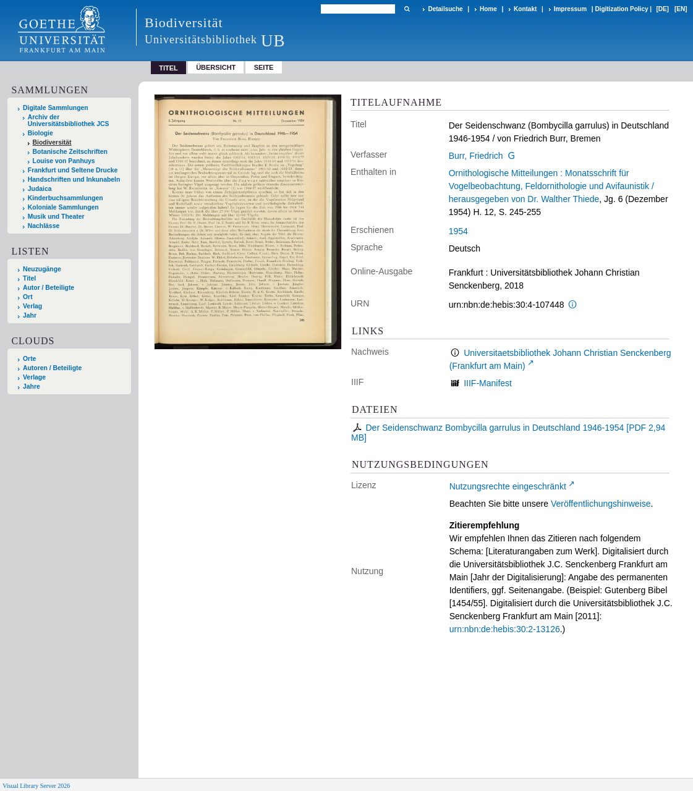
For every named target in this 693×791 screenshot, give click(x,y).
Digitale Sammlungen (55, 107)
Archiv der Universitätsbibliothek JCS (68, 120)
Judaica (40, 188)
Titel (29, 278)
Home (488, 9)
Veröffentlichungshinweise (601, 504)
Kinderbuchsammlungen (65, 198)
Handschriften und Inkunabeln (74, 179)
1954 (458, 231)
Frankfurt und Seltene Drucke (73, 170)
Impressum (570, 9)
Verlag (32, 306)
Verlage (34, 377)
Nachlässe (43, 225)
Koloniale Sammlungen (63, 207)
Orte (29, 358)
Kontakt (525, 9)
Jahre (31, 386)
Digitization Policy (621, 9)
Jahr (29, 315)
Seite (264, 67)
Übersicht (216, 67)
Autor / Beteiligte (48, 287)
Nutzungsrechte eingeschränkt (507, 486)
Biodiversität (52, 142)
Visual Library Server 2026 (36, 785)
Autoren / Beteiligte (52, 368)
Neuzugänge (42, 269)
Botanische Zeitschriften (70, 151)
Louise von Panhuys (64, 161)
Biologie (40, 133)
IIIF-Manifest (488, 383)
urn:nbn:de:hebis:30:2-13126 (504, 629)
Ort (28, 297)
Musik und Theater (56, 216)
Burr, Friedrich (476, 156)
